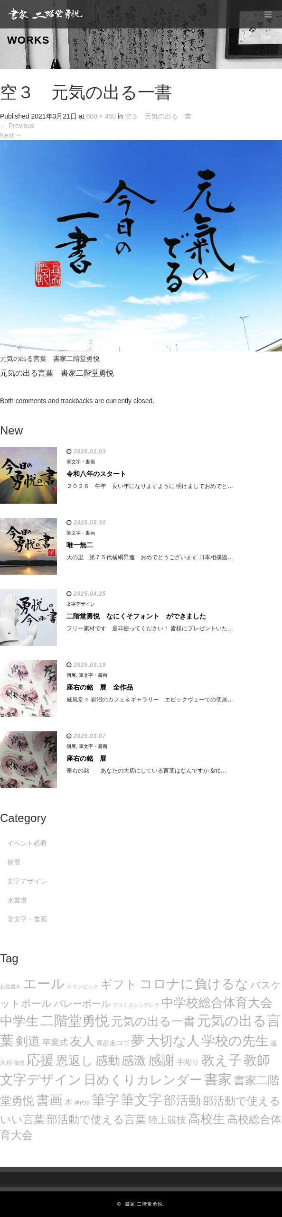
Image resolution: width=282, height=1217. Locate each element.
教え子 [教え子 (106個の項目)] (221, 1060)
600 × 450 (101, 116)
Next (11, 135)
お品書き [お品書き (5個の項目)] (10, 986)
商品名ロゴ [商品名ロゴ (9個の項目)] (113, 1043)
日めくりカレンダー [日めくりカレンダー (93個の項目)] (143, 1080)
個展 (71, 675)
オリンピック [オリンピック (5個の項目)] (82, 986)
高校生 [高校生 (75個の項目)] (206, 1118)
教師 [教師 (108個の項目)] (257, 1060)
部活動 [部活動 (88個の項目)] (182, 1100)
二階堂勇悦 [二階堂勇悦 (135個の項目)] (74, 1020)
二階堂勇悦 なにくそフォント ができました (136, 616)
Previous (17, 125)
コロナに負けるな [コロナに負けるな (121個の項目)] (194, 983)
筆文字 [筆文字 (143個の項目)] (141, 1099)
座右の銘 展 (86, 758)
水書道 (17, 900)
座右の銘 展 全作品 (99, 687)
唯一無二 (79, 545)
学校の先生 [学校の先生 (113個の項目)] (235, 1040)
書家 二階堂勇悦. (145, 1204)
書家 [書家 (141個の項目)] (218, 1079)
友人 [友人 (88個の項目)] (82, 1041)
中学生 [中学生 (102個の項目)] (19, 1021)
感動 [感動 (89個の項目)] (107, 1060)
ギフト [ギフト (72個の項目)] (118, 984)
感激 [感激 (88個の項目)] (134, 1060)
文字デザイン (80, 604)
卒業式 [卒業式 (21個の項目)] (55, 1042)
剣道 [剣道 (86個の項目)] (28, 1041)
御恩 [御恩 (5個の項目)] (19, 1063)
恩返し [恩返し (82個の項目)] (75, 1060)
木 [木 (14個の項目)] (68, 1101)
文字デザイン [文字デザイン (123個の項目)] (41, 1079)
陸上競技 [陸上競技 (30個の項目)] (167, 1120)
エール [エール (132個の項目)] (44, 983)
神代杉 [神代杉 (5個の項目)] (82, 1103)
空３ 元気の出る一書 (158, 116)
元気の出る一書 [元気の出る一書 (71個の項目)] (153, 1021)
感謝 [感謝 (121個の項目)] (161, 1060)
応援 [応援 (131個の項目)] (40, 1060)
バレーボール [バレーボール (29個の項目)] (82, 1003)
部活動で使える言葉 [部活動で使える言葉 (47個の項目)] (96, 1119)
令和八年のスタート (96, 474)
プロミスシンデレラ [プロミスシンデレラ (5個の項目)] (136, 1005)
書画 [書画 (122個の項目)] (49, 1099)
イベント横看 (27, 843)
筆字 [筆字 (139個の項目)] (105, 1099)
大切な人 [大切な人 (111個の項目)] (173, 1040)
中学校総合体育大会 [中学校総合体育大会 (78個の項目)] (217, 1002)
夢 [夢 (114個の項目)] (137, 1040)
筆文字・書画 (80, 461)
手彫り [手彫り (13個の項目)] (188, 1062)
